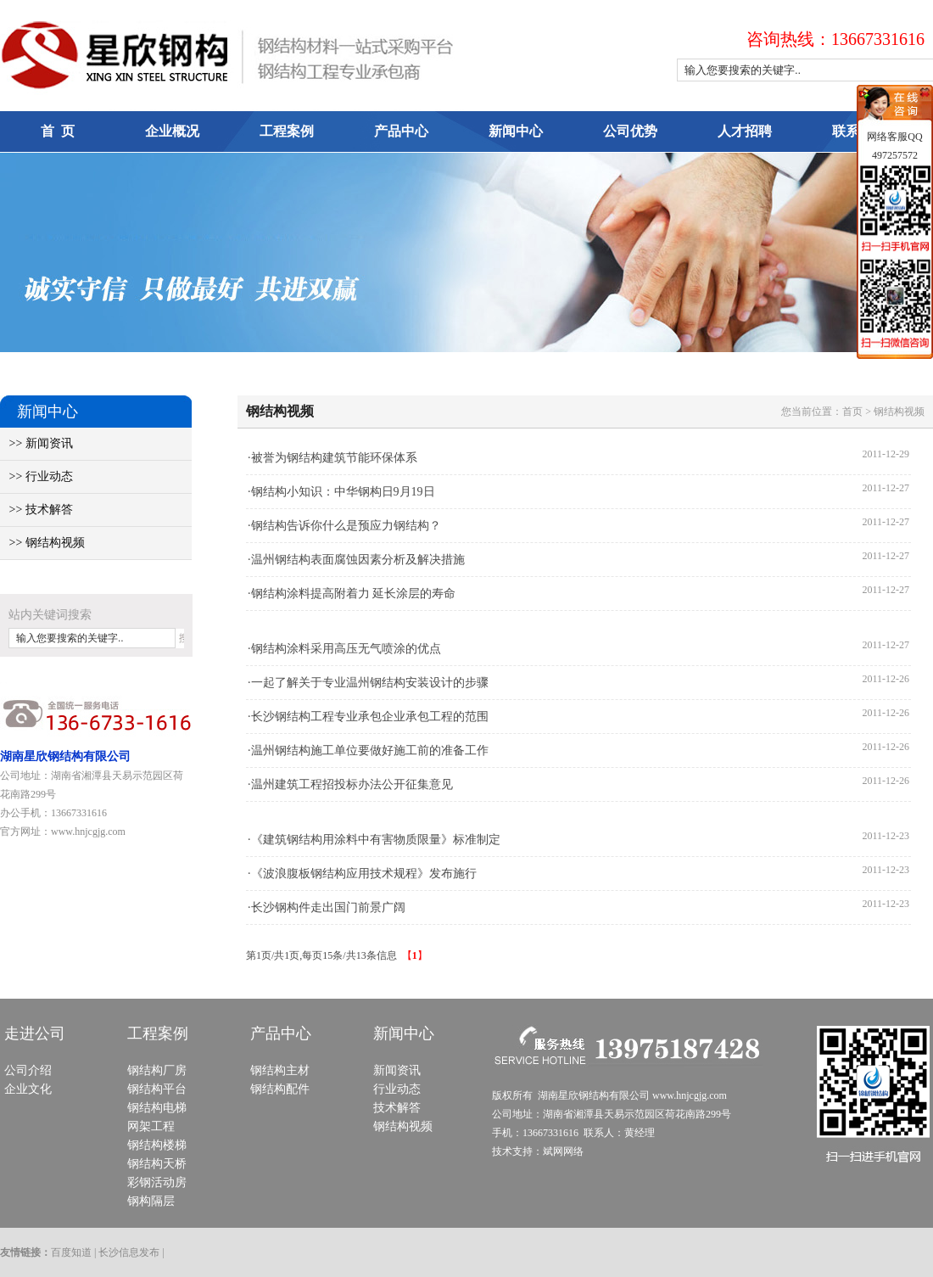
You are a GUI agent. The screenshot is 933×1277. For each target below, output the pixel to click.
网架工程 (151, 1126)
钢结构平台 (157, 1089)
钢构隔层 (151, 1201)
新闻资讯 (397, 1070)
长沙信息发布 (128, 1252)
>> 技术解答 (36, 509)
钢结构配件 (280, 1089)
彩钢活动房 (157, 1182)
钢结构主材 (280, 1070)
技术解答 (397, 1107)
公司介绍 (28, 1070)
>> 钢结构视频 (42, 542)
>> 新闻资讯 (36, 443)
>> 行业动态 (36, 476)
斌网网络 (563, 1151)
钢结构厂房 (157, 1070)
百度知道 (71, 1252)
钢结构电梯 (157, 1107)
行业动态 (397, 1089)
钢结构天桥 (157, 1163)
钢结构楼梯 (157, 1145)
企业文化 (28, 1089)
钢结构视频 (403, 1126)
